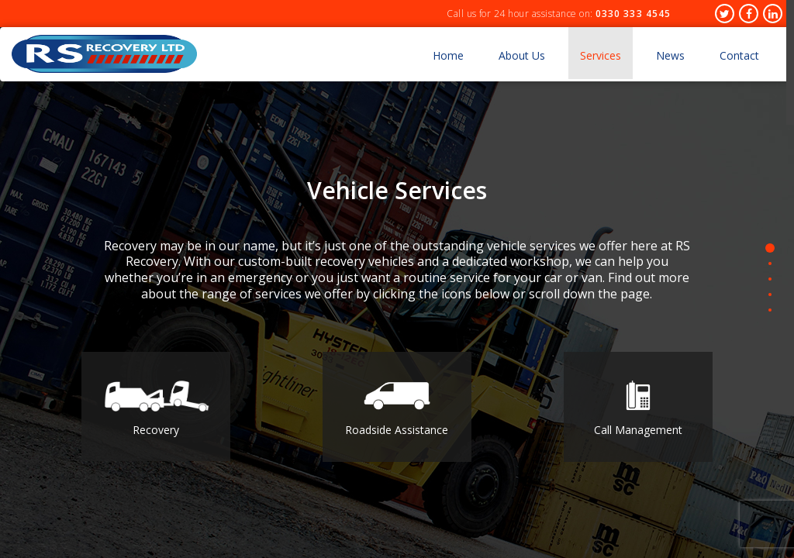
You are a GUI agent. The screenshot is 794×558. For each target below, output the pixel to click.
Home (448, 55)
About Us (522, 55)
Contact (739, 55)
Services (600, 55)
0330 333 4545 (633, 13)
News (670, 55)
